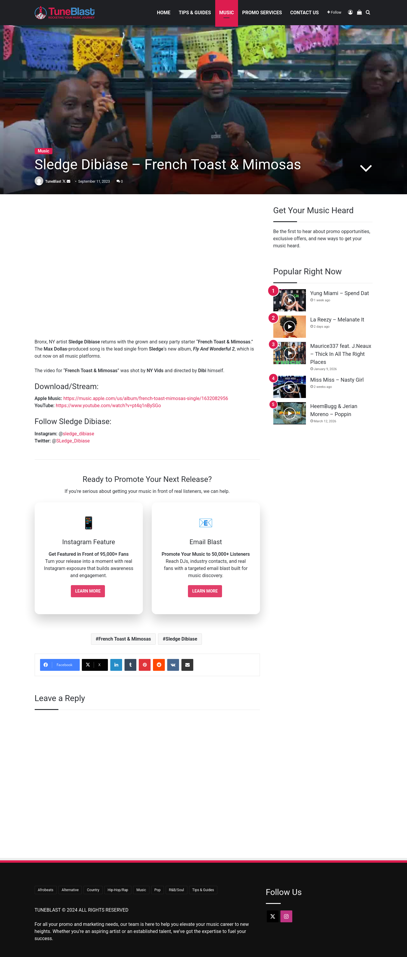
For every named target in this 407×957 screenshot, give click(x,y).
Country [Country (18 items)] (93, 890)
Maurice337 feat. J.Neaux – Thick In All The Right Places (340, 354)
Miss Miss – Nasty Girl (337, 380)
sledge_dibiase (78, 434)
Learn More (88, 591)
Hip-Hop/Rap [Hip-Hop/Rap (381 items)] (118, 890)
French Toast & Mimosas (124, 639)
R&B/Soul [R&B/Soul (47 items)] (176, 890)
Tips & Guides (195, 12)
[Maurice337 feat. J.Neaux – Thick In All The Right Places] (289, 353)
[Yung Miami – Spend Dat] (289, 300)
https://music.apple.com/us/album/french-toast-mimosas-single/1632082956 (145, 398)
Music (226, 12)
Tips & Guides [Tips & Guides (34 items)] (203, 890)
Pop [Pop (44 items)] (157, 890)
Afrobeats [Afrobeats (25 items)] (46, 890)
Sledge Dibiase (181, 639)
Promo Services (262, 12)
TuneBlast (53, 181)
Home (163, 12)
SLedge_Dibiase (73, 441)
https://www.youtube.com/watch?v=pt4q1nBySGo (108, 405)
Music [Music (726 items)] (141, 890)
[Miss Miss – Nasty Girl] (289, 387)
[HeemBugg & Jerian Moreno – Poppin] (289, 413)
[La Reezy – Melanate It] (289, 327)
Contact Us (304, 12)
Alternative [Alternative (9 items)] (70, 890)
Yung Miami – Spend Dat (339, 293)
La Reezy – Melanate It (337, 319)
